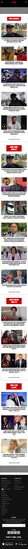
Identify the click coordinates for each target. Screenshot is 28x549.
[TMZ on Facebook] (8, 532)
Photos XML (4, 512)
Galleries (4, 505)
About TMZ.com (5, 480)
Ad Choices (4, 487)
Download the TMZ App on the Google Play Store (21, 544)
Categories (4, 501)
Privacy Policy (9, 522)
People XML (4, 510)
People (3, 507)
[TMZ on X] (12, 532)
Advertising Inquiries (19, 487)
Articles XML (5, 495)
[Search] (26, 2)
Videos (3, 514)
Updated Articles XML (7, 499)
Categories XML (5, 503)
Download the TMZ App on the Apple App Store (7, 544)
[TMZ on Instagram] (18, 532)
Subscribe (23, 525)
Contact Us (17, 480)
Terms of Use (5, 484)
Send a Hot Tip (18, 482)
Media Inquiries (18, 489)
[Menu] (2, 2)
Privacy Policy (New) (6, 482)
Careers (16, 484)
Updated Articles (5, 497)
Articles (3, 493)
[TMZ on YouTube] (15, 532)
